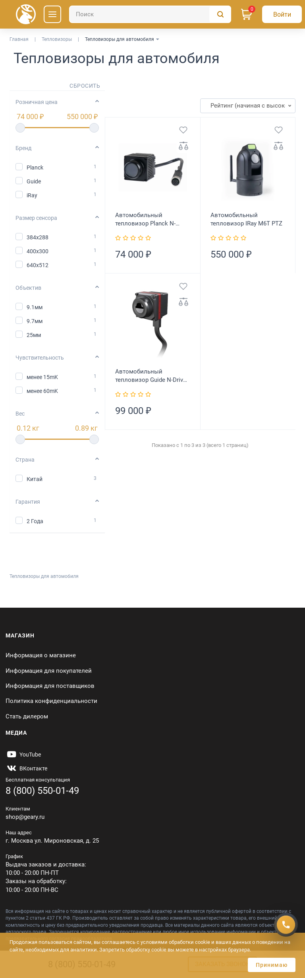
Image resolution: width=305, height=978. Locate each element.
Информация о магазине (41, 655)
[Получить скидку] (286, 924)
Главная (19, 39)
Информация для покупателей (49, 670)
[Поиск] (150, 14)
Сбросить (84, 86)
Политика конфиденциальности (51, 701)
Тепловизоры (57, 39)
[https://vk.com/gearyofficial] (26, 768)
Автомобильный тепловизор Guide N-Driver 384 (151, 376)
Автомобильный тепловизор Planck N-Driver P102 (145, 220)
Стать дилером (27, 716)
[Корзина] (246, 14)
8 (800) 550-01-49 (42, 790)
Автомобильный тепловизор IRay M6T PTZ (246, 219)
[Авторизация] (282, 14)
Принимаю (272, 965)
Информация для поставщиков (50, 685)
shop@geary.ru (25, 816)
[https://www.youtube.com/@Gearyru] (23, 754)
